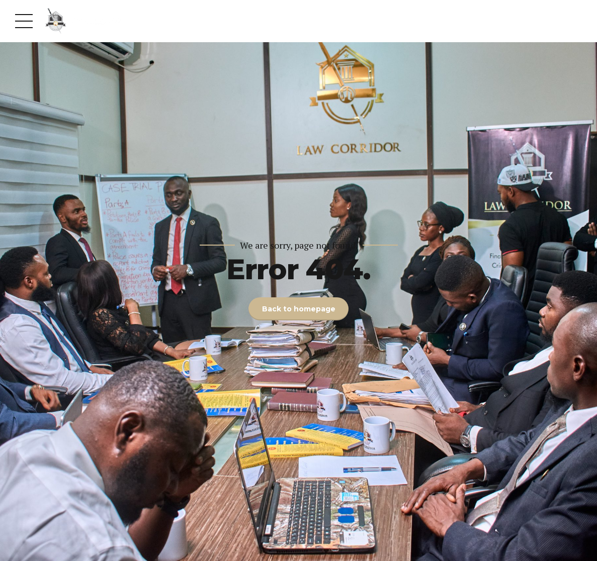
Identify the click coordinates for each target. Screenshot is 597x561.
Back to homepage (298, 308)
